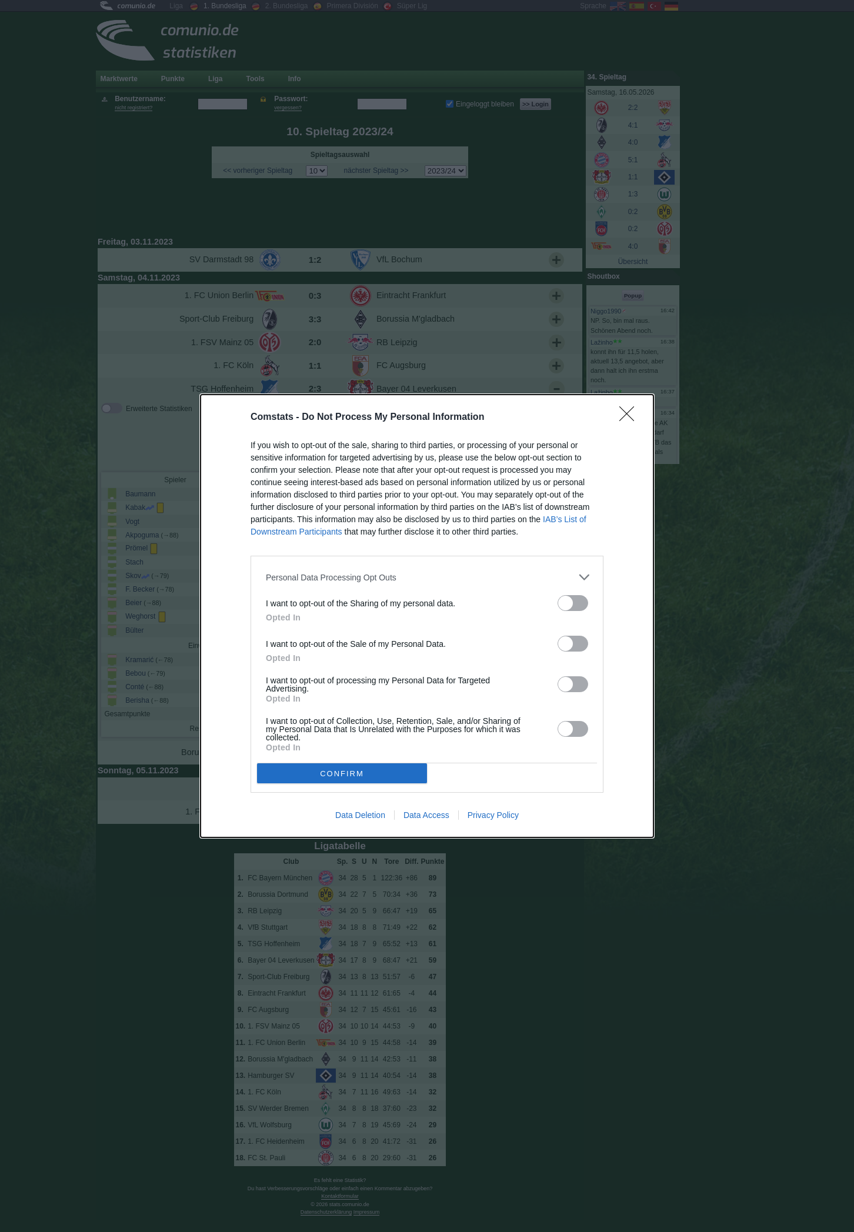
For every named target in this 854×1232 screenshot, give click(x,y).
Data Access (426, 815)
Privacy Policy (493, 815)
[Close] (630, 417)
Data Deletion (360, 815)
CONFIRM (342, 773)
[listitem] (427, 577)
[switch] (573, 603)
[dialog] (427, 616)
